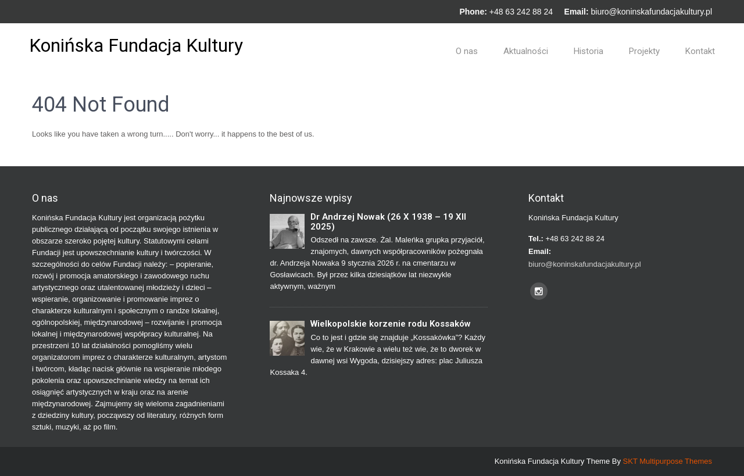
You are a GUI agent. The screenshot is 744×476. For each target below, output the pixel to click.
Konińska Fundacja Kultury (136, 45)
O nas (467, 51)
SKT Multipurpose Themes (667, 461)
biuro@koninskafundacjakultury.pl (651, 11)
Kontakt (700, 51)
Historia (588, 51)
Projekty (644, 51)
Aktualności (525, 51)
